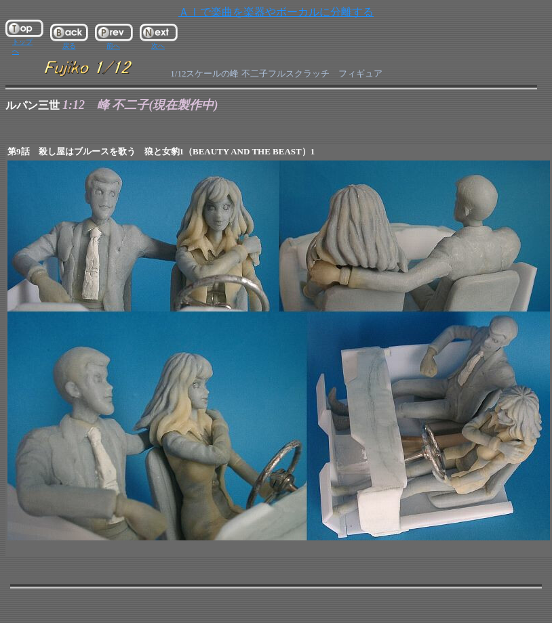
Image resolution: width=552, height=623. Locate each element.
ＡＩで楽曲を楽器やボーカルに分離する (276, 12)
